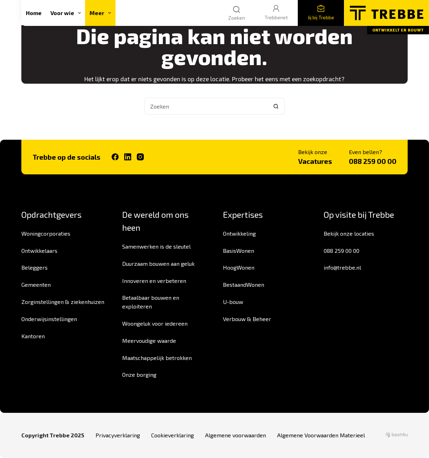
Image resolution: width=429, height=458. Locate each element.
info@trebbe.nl (342, 267)
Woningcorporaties (45, 233)
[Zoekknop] (276, 106)
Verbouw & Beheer (247, 318)
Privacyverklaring (118, 435)
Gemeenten (36, 284)
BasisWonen (238, 250)
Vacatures (315, 161)
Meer (102, 13)
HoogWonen (238, 267)
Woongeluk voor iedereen (155, 323)
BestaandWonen (243, 284)
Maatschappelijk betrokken (157, 357)
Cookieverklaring (172, 435)
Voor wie (67, 13)
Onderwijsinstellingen (49, 318)
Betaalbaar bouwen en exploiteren (150, 302)
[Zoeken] (236, 13)
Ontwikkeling (239, 233)
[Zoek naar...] (206, 106)
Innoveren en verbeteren (154, 280)
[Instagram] (140, 156)
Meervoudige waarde (149, 340)
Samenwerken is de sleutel (156, 246)
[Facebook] (115, 156)
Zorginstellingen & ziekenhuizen (62, 301)
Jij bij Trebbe (321, 12)
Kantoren (33, 336)
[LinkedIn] (127, 156)
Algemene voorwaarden (235, 435)
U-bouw (233, 301)
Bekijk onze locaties (349, 233)
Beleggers (34, 267)
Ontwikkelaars (39, 250)
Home (34, 12)
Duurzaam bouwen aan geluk (158, 263)
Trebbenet (276, 12)
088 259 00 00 (372, 161)
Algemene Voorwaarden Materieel (321, 435)
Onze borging (139, 374)
